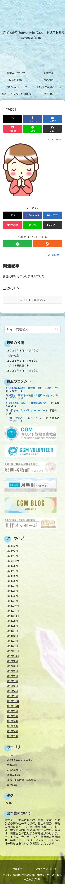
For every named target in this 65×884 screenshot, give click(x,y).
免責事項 (17, 869)
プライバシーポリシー (48, 869)
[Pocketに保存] (12, 129)
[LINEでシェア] (32, 129)
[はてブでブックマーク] (52, 119)
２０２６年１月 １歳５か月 (22, 370)
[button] (52, 129)
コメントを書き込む (32, 299)
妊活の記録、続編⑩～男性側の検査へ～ (28, 403)
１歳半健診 (13, 355)
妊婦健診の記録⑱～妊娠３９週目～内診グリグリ (32, 388)
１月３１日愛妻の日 (18, 365)
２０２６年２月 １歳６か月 (22, 360)
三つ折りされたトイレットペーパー (25, 410)
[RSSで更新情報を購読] (47, 243)
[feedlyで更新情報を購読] (17, 243)
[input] (32, 329)
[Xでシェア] (12, 119)
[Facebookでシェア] (32, 119)
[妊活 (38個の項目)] (32, 803)
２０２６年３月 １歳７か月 (22, 350)
